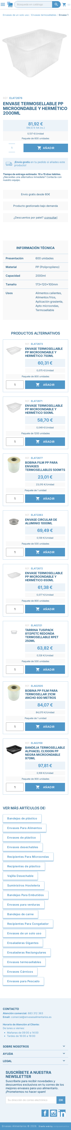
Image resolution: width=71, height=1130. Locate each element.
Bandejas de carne (20, 914)
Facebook (45, 1113)
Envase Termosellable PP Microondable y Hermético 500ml (44, 409)
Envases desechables (22, 847)
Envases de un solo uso (24, 933)
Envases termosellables (24, 962)
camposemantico (61, 1126)
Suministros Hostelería (23, 885)
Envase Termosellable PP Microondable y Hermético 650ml (44, 576)
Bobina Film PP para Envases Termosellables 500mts (45, 466)
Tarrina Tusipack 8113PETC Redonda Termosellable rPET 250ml (41, 635)
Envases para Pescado (23, 981)
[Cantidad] (12, 148)
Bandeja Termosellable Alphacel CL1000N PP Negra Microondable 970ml (45, 753)
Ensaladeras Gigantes (23, 943)
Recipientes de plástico (24, 866)
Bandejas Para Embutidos (25, 895)
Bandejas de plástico (22, 818)
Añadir (45, 148)
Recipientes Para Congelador (28, 923)
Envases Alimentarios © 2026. (19, 1126)
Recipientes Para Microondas (28, 856)
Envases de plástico (21, 837)
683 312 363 (35, 1013)
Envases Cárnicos (20, 971)
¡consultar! (50, 217)
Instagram (53, 1113)
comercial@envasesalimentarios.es (31, 1016)
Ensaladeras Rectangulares (26, 952)
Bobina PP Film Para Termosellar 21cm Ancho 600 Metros (41, 694)
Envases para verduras (23, 904)
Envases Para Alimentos (24, 828)
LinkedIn (62, 1113)
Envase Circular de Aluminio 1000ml (41, 521)
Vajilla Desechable (20, 876)
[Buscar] (37, 4)
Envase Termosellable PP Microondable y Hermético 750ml (44, 352)
